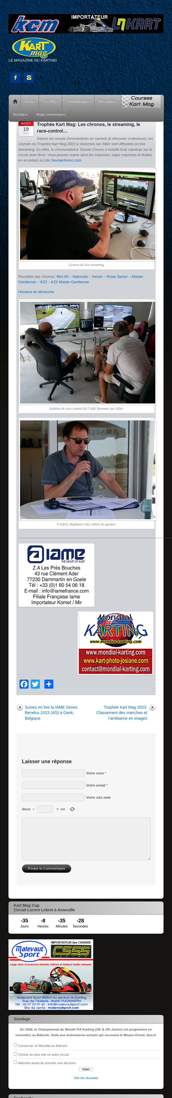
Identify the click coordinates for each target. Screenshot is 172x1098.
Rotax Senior (117, 276)
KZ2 (43, 282)
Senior (97, 276)
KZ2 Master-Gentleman (70, 282)
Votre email (96, 785)
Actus (29, 101)
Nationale (80, 276)
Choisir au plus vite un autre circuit (43, 1054)
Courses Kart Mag (141, 101)
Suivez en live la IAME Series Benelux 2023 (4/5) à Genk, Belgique (51, 713)
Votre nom (95, 773)
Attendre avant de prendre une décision (47, 1063)
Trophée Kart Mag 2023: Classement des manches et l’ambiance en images (121, 713)
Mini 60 (62, 276)
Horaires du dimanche (36, 292)
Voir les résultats (86, 1078)
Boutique (20, 114)
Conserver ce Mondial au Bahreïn (43, 1045)
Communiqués (78, 101)
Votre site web (98, 797)
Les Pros (50, 101)
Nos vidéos (108, 101)
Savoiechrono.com (66, 160)
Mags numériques (51, 114)
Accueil (15, 101)
